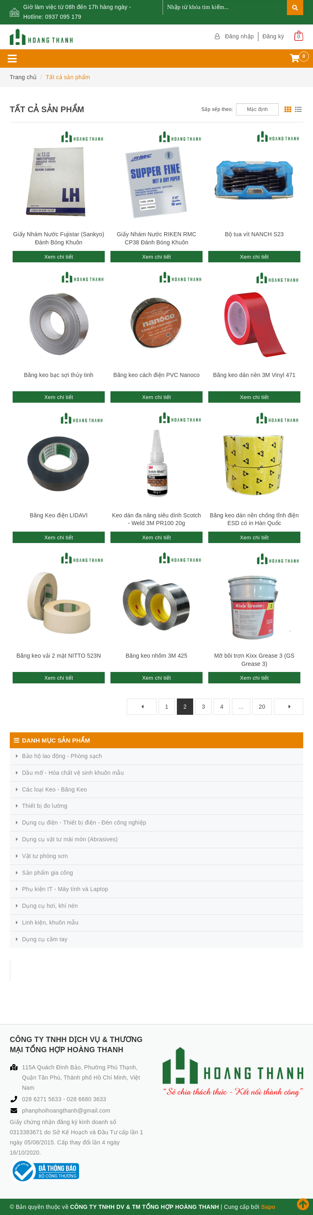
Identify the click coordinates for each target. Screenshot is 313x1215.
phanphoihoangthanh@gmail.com (66, 1110)
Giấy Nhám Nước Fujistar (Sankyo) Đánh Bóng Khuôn (58, 238)
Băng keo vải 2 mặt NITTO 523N (58, 655)
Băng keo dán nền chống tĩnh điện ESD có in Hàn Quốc (254, 519)
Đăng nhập (239, 36)
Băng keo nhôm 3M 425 (156, 655)
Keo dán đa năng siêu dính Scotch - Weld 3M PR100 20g (156, 519)
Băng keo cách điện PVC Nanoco (156, 375)
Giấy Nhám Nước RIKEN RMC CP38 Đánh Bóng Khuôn (156, 238)
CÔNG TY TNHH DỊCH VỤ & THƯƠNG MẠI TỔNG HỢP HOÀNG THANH (119, 970)
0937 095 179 (63, 16)
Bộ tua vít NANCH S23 (254, 234)
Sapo (268, 1207)
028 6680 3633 (86, 1099)
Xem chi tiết (58, 257)
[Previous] (141, 706)
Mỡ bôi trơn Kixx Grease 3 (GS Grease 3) (254, 659)
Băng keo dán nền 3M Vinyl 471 (254, 375)
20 (262, 706)
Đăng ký (273, 36)
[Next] (288, 706)
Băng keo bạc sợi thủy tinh (59, 375)
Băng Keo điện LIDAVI (59, 515)
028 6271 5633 (42, 1099)
